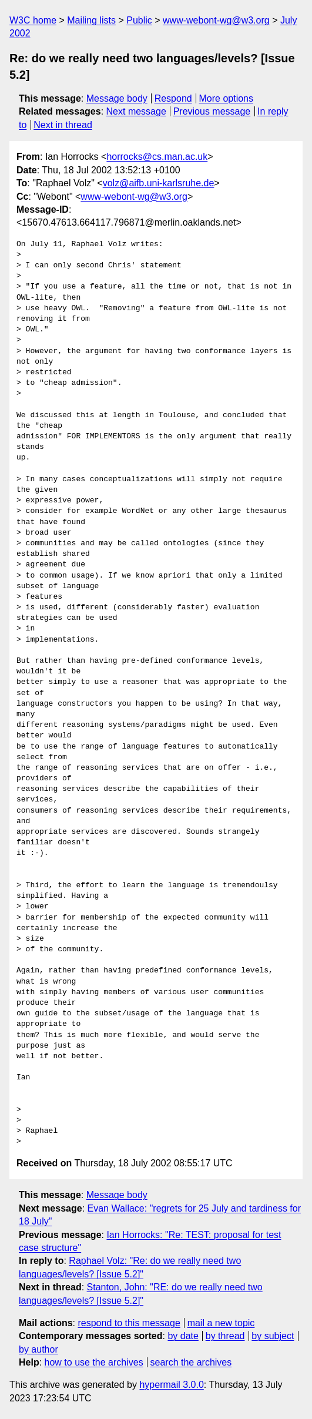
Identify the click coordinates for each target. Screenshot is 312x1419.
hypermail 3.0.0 (171, 1385)
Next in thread (62, 125)
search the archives (191, 1362)
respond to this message (129, 1323)
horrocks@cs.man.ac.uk (156, 157)
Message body (116, 98)
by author (38, 1349)
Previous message (212, 111)
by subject (272, 1336)
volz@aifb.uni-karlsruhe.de (158, 183)
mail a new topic (221, 1323)
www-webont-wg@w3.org (216, 20)
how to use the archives (94, 1362)
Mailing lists (91, 20)
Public (139, 20)
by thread (225, 1336)
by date (182, 1336)
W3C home (32, 20)
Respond (173, 98)
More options (226, 98)
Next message (136, 111)
